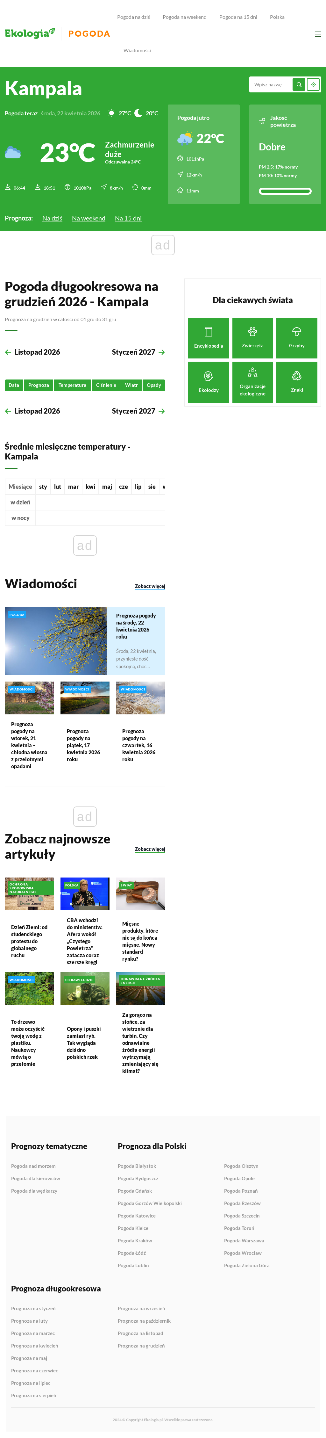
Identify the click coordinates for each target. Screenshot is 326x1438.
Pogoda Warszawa (244, 1240)
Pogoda (89, 34)
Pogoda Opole (239, 1178)
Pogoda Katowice (137, 1215)
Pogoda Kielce (133, 1228)
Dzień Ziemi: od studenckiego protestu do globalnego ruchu (29, 941)
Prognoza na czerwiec (34, 1370)
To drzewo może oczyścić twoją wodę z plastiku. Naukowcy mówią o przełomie (28, 1043)
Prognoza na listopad (140, 1333)
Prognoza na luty (29, 1321)
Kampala (43, 87)
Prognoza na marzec (33, 1333)
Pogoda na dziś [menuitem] (133, 17)
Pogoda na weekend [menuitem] (185, 17)
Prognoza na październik (144, 1321)
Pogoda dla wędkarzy (34, 1191)
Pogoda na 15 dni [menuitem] (238, 17)
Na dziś (52, 218)
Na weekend (88, 218)
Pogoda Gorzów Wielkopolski (150, 1203)
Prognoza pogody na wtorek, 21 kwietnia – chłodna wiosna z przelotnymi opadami (29, 745)
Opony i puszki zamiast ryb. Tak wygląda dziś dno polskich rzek (84, 1043)
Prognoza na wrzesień (141, 1308)
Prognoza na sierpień (33, 1395)
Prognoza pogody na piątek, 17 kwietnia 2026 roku (83, 745)
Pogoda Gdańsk (135, 1191)
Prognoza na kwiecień (34, 1345)
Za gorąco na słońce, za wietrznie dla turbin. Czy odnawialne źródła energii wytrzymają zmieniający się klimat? (140, 1043)
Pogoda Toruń (239, 1228)
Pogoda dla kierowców (35, 1178)
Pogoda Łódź (132, 1253)
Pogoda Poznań (241, 1191)
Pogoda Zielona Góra (247, 1265)
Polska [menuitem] (277, 17)
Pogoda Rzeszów (242, 1203)
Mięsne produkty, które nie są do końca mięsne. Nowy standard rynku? (140, 941)
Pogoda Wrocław (243, 1253)
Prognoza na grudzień (141, 1345)
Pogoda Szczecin (242, 1215)
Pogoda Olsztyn (241, 1166)
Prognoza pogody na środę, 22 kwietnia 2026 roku (136, 626)
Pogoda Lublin (133, 1265)
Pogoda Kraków (135, 1240)
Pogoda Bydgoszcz (138, 1178)
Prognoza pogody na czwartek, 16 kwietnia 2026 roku (138, 745)
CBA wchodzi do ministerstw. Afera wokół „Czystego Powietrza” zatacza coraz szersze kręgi (85, 941)
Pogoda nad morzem (33, 1166)
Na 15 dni (128, 218)
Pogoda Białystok (137, 1166)
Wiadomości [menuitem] (137, 50)
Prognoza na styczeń (33, 1308)
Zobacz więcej (150, 586)
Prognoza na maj (29, 1358)
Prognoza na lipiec (30, 1383)
